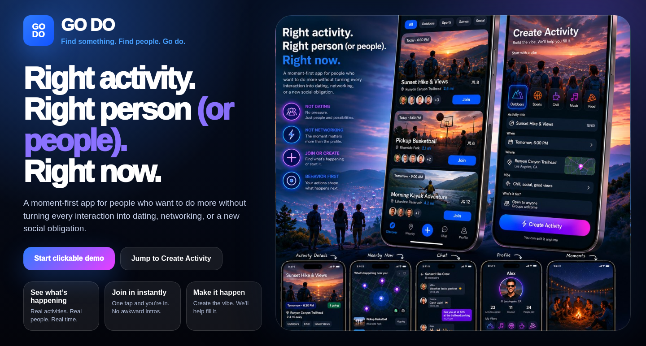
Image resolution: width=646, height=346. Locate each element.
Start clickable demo (69, 258)
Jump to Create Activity (171, 258)
